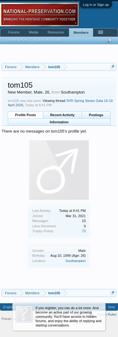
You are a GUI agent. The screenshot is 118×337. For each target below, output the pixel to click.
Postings (96, 115)
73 (84, 231)
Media (33, 32)
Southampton (76, 261)
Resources (56, 32)
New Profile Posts (47, 40)
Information (59, 122)
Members (81, 32)
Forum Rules (106, 314)
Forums (14, 32)
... (68, 40)
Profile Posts (25, 115)
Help (111, 307)
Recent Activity (62, 115)
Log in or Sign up (96, 5)
